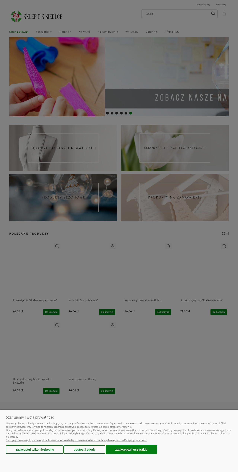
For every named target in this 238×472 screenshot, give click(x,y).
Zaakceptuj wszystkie (131, 449)
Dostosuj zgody (84, 449)
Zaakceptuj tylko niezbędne (35, 449)
